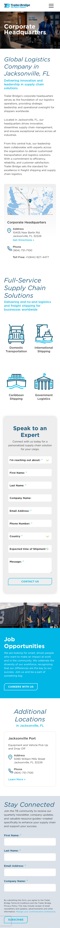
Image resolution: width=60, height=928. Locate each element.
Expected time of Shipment (28, 548)
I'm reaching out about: (25, 460)
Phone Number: (20, 523)
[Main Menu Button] (51, 6)
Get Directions (22, 240)
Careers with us (20, 686)
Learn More (15, 779)
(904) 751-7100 (22, 250)
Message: (16, 561)
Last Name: (17, 485)
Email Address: (20, 510)
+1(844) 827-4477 (37, 257)
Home (7, 21)
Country (15, 536)
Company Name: (20, 498)
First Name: (18, 472)
